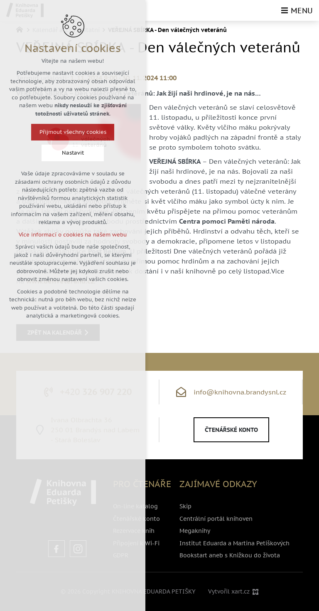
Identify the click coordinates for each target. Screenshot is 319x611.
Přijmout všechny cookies (72, 132)
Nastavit (73, 152)
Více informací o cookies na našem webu (73, 234)
